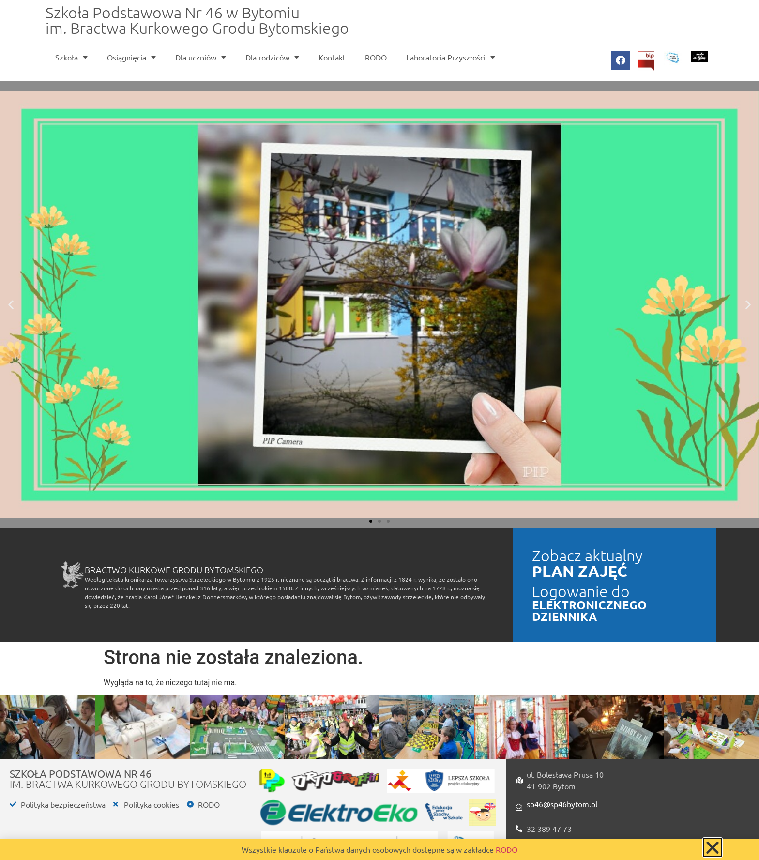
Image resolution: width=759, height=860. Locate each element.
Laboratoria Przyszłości (450, 57)
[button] (11, 305)
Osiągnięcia (131, 57)
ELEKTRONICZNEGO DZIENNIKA (589, 610)
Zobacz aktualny (587, 555)
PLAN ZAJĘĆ (579, 571)
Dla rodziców (272, 57)
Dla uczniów (200, 57)
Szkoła (71, 57)
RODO (376, 57)
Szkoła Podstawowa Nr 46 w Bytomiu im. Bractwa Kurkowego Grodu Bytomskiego (197, 20)
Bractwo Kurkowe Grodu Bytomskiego (174, 569)
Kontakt (332, 57)
